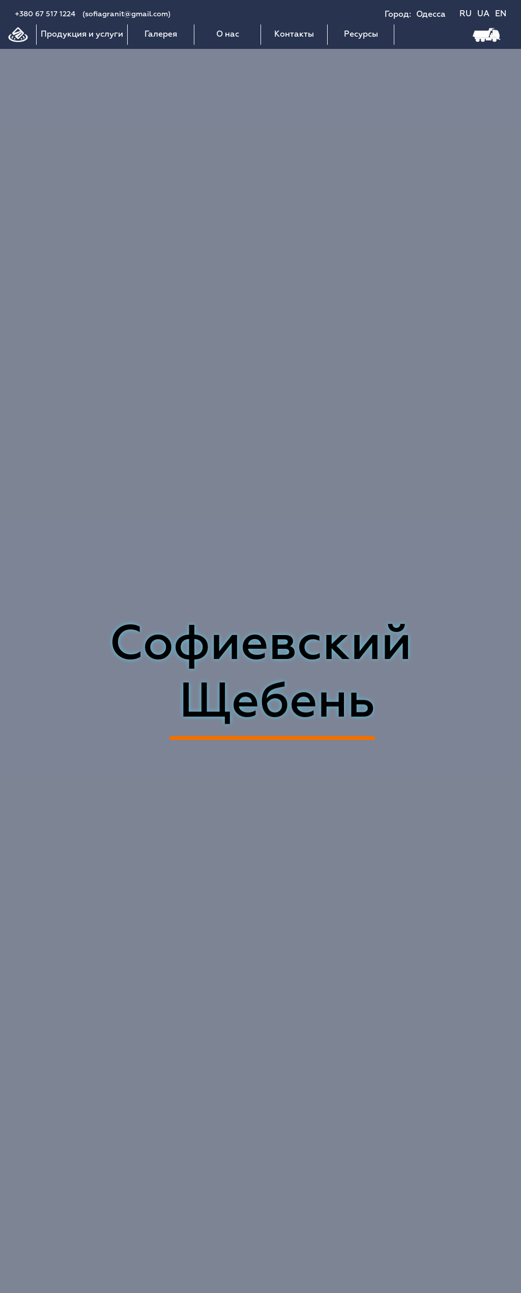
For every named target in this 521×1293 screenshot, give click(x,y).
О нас (227, 35)
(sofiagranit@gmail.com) (126, 14)
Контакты (294, 35)
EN (500, 14)
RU (465, 14)
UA (483, 14)
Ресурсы (361, 35)
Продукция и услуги (82, 35)
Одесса (431, 15)
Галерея (160, 35)
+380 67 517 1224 (45, 14)
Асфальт (272, 704)
